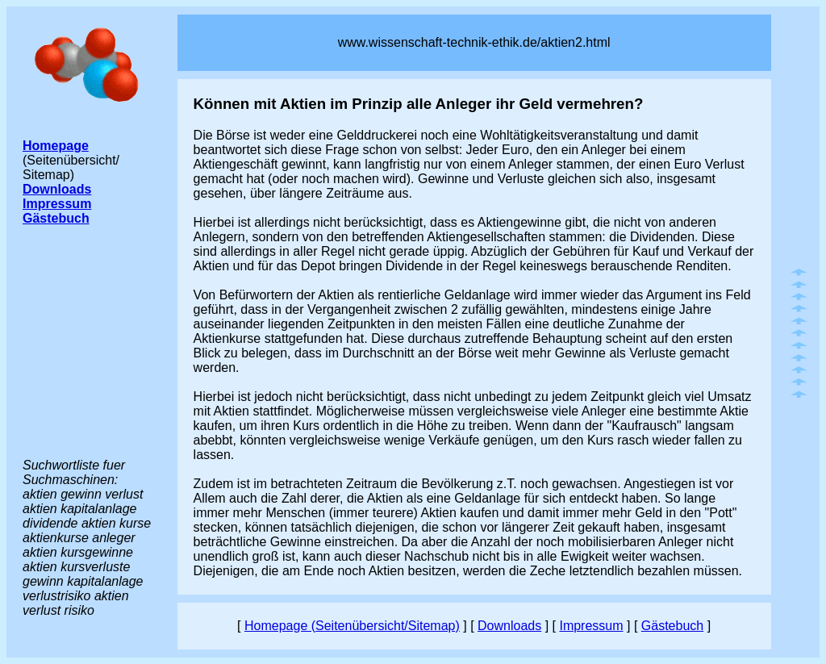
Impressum (591, 626)
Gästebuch (672, 626)
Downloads (509, 626)
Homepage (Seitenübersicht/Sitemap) (352, 626)
